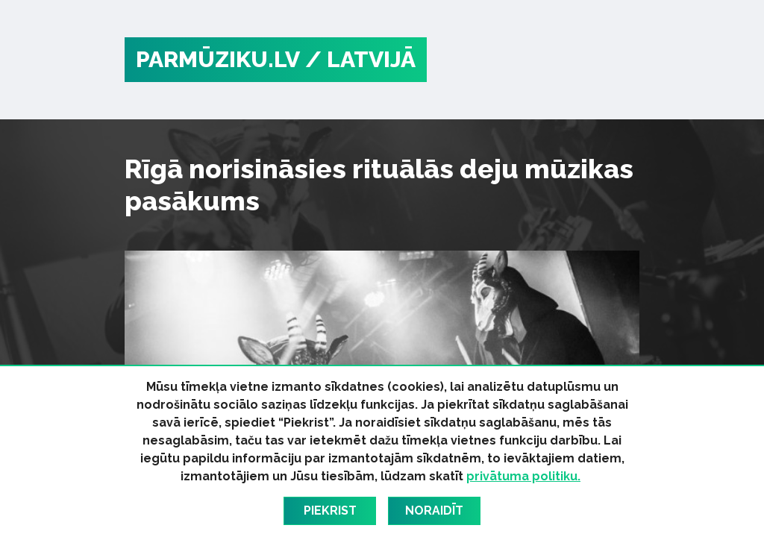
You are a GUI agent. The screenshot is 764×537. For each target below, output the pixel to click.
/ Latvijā (360, 59)
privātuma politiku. (523, 476)
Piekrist (330, 510)
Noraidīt (434, 510)
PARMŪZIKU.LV (218, 59)
